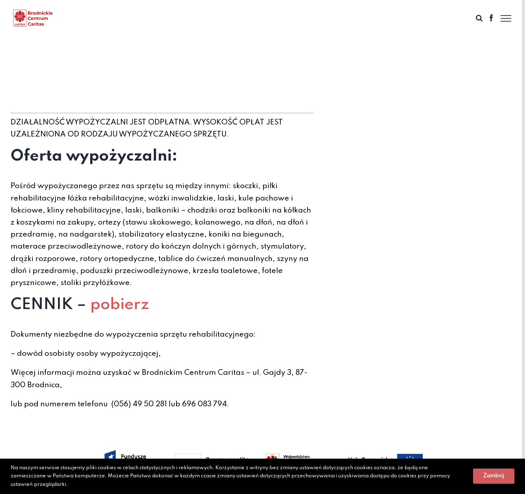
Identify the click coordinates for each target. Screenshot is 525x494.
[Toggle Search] (479, 18)
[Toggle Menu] (506, 18)
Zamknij (493, 476)
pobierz (119, 305)
